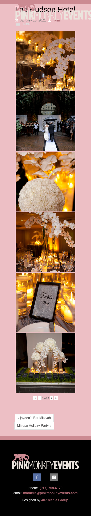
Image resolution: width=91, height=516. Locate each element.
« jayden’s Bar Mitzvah (34, 418)
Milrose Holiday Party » (34, 425)
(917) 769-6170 (51, 488)
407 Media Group (54, 500)
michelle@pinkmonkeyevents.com (50, 493)
